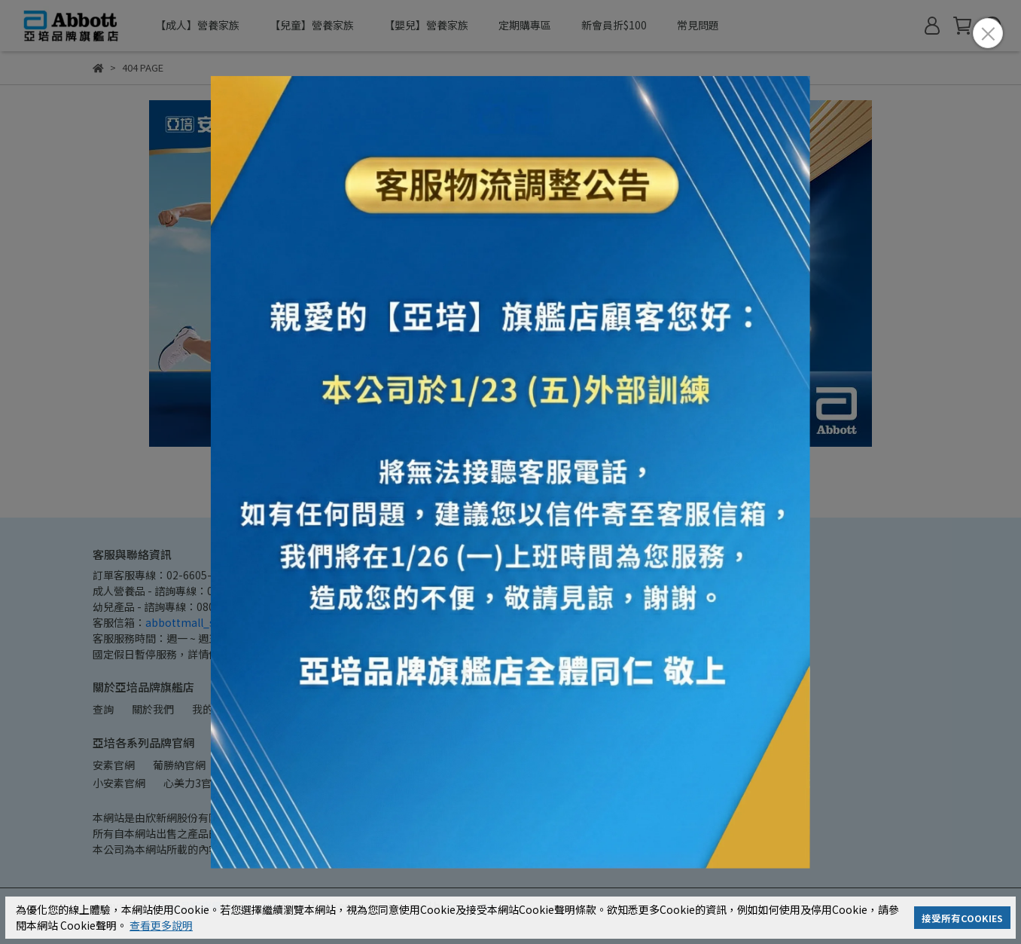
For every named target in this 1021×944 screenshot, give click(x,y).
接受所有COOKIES (962, 918)
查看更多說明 (161, 925)
